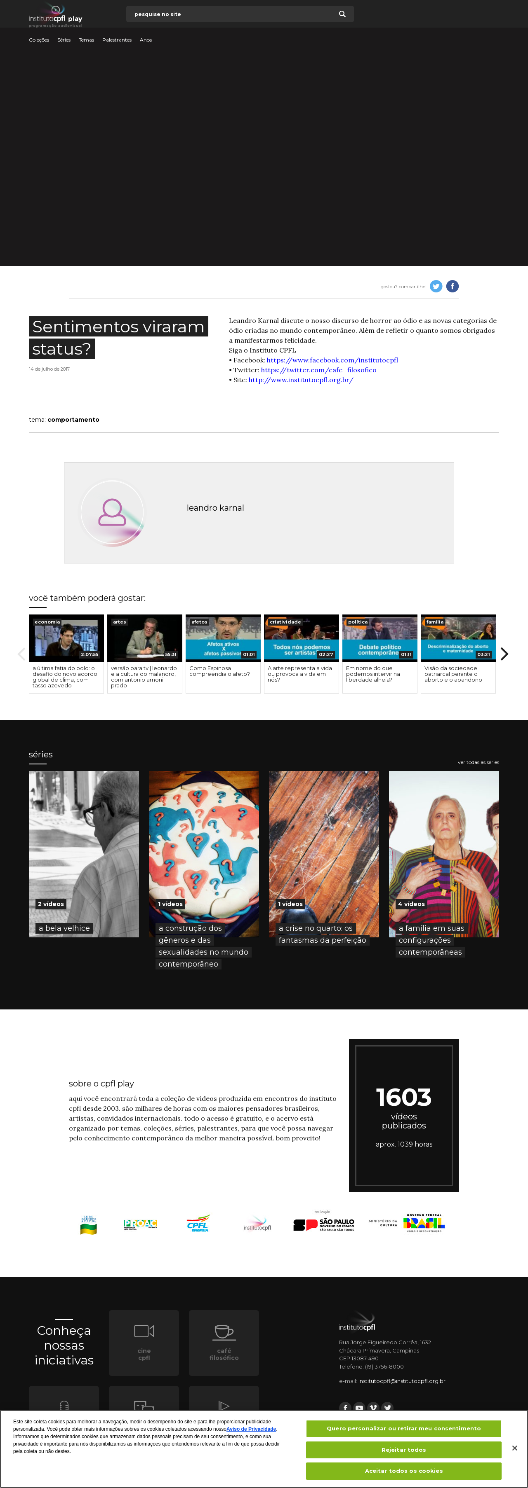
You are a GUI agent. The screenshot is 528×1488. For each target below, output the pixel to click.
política (358, 622)
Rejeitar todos (404, 1449)
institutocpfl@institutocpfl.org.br (402, 1381)
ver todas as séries (478, 762)
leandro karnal (215, 508)
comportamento (73, 420)
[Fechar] (515, 1448)
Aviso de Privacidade (251, 1429)
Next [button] (504, 654)
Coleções (39, 39)
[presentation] (66, 638)
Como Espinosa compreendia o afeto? (219, 671)
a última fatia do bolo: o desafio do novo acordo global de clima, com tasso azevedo (65, 676)
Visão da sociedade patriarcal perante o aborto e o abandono (453, 673)
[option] (66, 654)
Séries (64, 39)
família (435, 622)
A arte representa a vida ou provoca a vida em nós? (300, 673)
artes (119, 622)
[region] (264, 1449)
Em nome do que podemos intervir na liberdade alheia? (373, 673)
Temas (86, 39)
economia (47, 622)
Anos (146, 39)
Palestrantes (117, 39)
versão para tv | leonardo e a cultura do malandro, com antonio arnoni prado (144, 676)
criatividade (285, 622)
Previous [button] (21, 654)
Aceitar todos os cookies (404, 1470)
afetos (199, 622)
